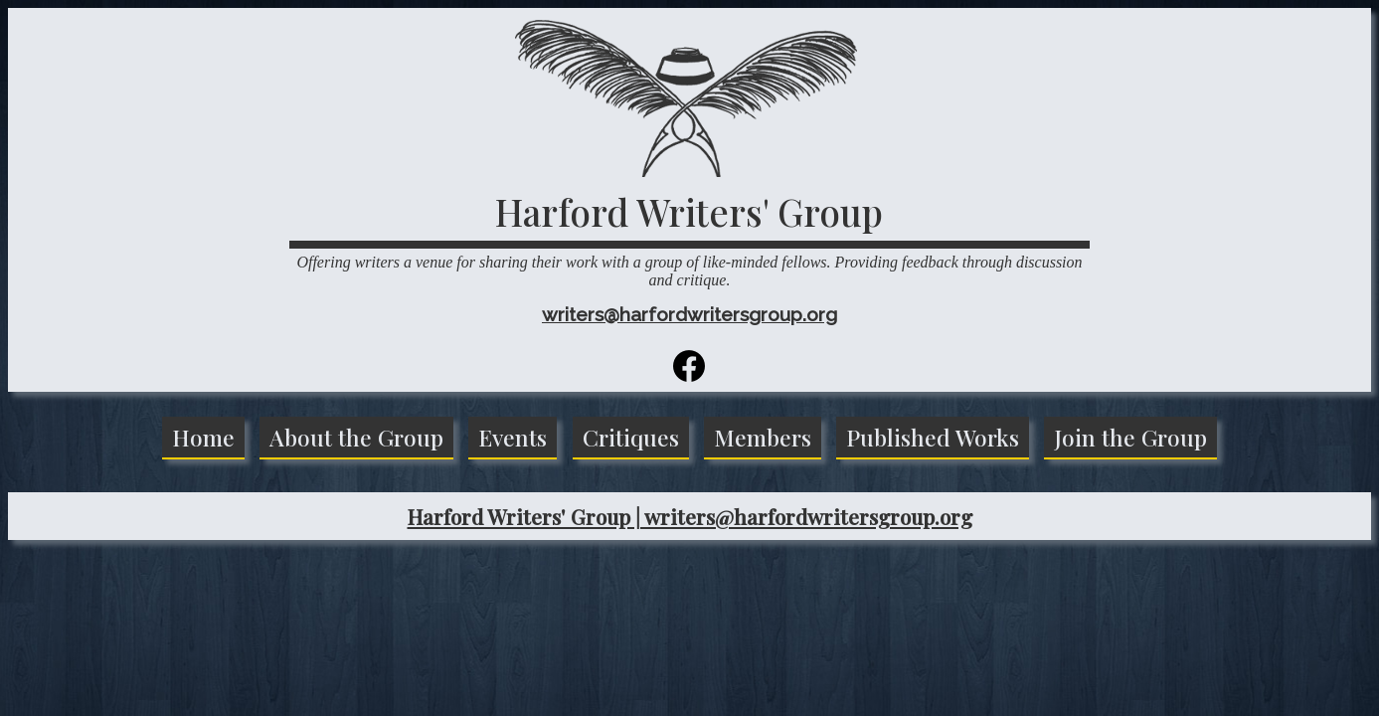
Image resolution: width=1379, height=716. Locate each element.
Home (203, 437)
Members (762, 437)
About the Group (356, 437)
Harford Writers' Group (689, 211)
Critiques (631, 437)
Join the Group (1130, 437)
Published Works (932, 437)
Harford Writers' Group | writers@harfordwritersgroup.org (690, 516)
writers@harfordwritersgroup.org (689, 314)
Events (512, 437)
